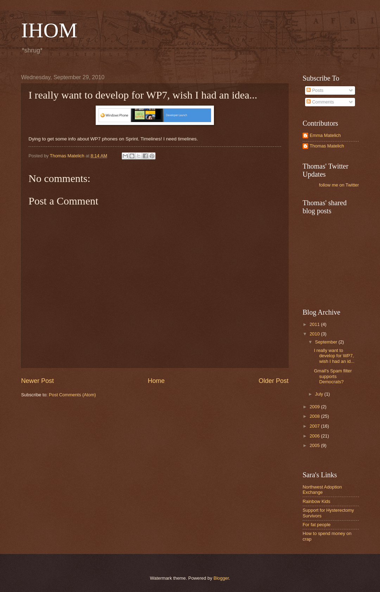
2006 (315, 436)
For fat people (316, 524)
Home (156, 380)
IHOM (49, 30)
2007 (315, 426)
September (326, 342)
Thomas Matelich (327, 146)
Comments (320, 102)
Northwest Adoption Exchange (322, 489)
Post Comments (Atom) (72, 394)
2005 (315, 445)
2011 (315, 324)
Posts (314, 90)
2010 (315, 333)
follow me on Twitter (339, 185)
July (319, 394)
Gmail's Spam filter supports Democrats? (333, 376)
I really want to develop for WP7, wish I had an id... (334, 356)
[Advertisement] (338, 261)
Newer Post (37, 380)
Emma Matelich (325, 135)
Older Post (274, 380)
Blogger (221, 578)
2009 (315, 406)
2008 (315, 416)
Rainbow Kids (316, 501)
